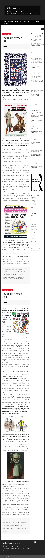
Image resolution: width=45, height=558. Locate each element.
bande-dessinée (23, 271)
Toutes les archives (36, 241)
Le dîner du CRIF (34, 132)
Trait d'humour (38, 59)
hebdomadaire (20, 273)
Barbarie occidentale (35, 45)
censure (5, 275)
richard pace (9, 277)
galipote (21, 278)
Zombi (32, 59)
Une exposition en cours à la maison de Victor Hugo (15, 504)
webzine (7, 271)
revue (13, 273)
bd (9, 271)
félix (16, 525)
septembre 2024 (34, 229)
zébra (12, 271)
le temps (17, 528)
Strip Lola (18, 21)
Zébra (32, 36)
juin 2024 (32, 234)
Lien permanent (7, 269)
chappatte (13, 528)
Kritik (37, 21)
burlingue (13, 274)
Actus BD (5, 23)
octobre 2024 (33, 228)
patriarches (21, 274)
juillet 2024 (33, 232)
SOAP (32, 206)
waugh (8, 275)
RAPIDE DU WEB (33, 217)
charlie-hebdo (12, 525)
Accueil (4, 21)
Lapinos (32, 102)
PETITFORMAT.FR (34, 220)
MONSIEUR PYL (33, 203)
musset (4, 528)
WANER (32, 207)
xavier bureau (8, 274)
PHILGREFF (33, 201)
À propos (10, 21)
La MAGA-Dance (34, 162)
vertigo (22, 275)
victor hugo (9, 526)
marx (23, 525)
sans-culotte (16, 278)
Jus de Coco (37, 95)
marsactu (11, 278)
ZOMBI (32, 198)
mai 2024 (32, 235)
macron (5, 526)
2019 (4, 274)
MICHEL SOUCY (33, 204)
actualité (10, 273)
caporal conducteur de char (36, 44)
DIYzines (32, 215)
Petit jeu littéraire (39, 81)
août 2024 (32, 231)
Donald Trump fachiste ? (36, 155)
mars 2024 (32, 238)
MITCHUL (32, 218)
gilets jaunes (19, 525)
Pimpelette (33, 87)
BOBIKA (32, 209)
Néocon (32, 137)
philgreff (5, 280)
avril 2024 (32, 237)
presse (16, 273)
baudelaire (22, 526)
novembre (21, 524)
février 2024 (33, 239)
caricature (5, 273)
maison (13, 526)
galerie (16, 274)
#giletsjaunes (6, 525)
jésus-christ (14, 277)
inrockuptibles (6, 278)
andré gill (9, 528)
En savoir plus (5, 557)
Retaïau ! (32, 143)
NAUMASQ (33, 197)
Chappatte (24, 434)
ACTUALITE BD (19, 269)
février (24, 273)
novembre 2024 (33, 226)
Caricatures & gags (28, 21)
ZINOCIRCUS (33, 200)
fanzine (17, 271)
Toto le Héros (33, 66)
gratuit (14, 271)
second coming (13, 275)
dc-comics (18, 275)
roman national (20, 277)
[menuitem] (4, 21)
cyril (32, 52)
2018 (24, 524)
